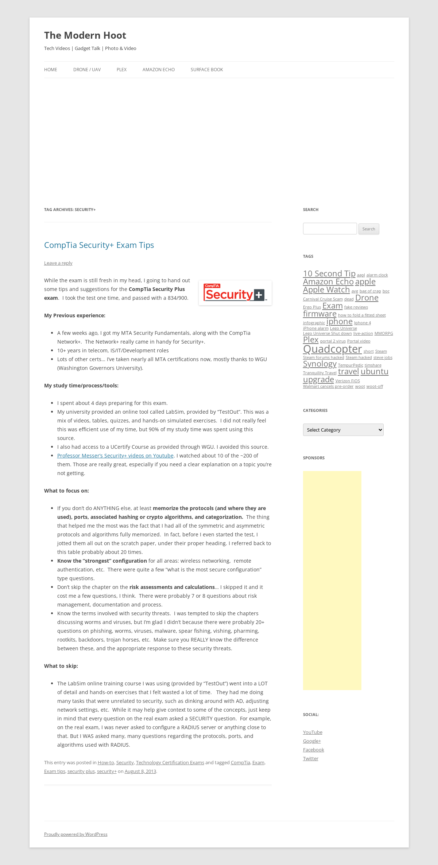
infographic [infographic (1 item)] (314, 322)
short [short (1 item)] (369, 351)
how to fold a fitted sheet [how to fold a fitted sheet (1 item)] (362, 315)
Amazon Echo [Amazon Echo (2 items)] (328, 281)
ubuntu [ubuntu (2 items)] (375, 371)
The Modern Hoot (85, 35)
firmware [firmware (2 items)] (320, 313)
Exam (258, 762)
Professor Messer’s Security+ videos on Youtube (115, 455)
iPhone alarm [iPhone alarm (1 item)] (316, 328)
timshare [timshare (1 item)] (373, 365)
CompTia (240, 762)
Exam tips (54, 771)
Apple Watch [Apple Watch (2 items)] (326, 289)
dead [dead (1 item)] (349, 299)
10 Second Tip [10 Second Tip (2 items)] (329, 273)
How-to (106, 762)
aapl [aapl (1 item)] (361, 275)
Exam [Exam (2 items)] (332, 305)
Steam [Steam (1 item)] (381, 351)
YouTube (312, 732)
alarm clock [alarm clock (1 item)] (377, 275)
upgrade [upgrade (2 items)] (318, 379)
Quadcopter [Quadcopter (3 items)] (332, 348)
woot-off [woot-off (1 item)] (375, 386)
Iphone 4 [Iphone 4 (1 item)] (362, 322)
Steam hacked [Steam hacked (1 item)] (359, 357)
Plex (122, 69)
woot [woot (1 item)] (360, 386)
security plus (81, 771)
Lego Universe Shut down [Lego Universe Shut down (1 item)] (327, 333)
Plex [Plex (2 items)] (311, 339)
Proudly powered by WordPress (76, 834)
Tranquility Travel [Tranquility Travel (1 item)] (320, 372)
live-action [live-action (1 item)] (363, 333)
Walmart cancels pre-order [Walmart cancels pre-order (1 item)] (328, 386)
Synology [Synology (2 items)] (320, 363)
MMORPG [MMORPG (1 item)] (384, 333)
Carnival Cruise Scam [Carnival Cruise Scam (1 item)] (323, 299)
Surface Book (207, 69)
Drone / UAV (87, 69)
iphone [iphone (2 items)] (339, 321)
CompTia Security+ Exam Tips (99, 244)
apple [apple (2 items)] (365, 281)
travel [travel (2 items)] (348, 371)
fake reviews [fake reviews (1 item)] (356, 307)
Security (125, 762)
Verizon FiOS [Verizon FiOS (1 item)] (348, 380)
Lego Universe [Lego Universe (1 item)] (343, 328)
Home (50, 69)
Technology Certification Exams (170, 762)
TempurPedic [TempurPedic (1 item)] (350, 365)
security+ (107, 771)
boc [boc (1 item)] (386, 291)
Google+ (312, 741)
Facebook (313, 749)
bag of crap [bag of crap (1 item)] (370, 291)
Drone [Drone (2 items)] (367, 297)
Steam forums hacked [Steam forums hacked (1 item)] (323, 357)
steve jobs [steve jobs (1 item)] (382, 357)
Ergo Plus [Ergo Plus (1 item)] (312, 307)
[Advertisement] (219, 142)
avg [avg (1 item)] (355, 291)
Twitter (310, 758)
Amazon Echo (159, 69)
